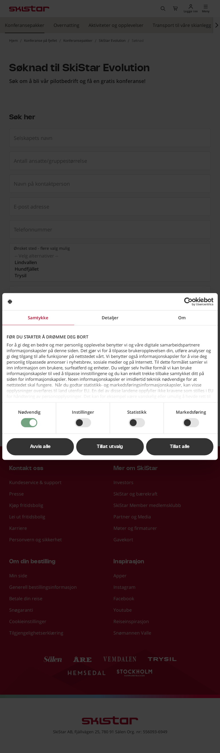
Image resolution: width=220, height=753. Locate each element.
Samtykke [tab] (38, 317)
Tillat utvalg (110, 447)
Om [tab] (182, 317)
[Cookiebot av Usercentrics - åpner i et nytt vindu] (188, 301)
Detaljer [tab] (110, 317)
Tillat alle (180, 447)
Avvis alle (40, 447)
